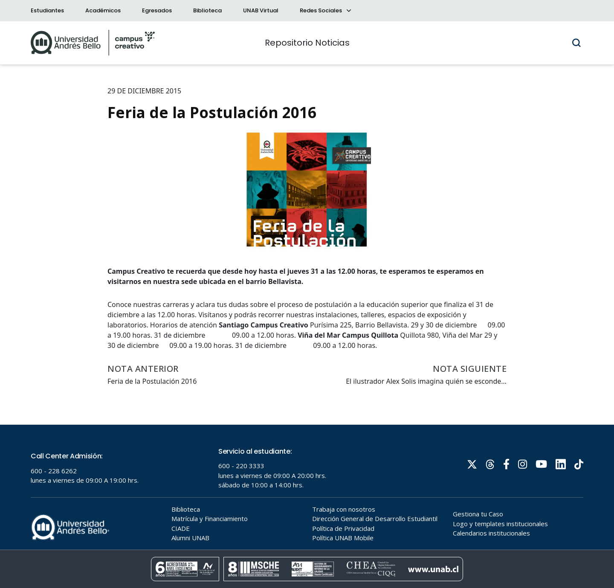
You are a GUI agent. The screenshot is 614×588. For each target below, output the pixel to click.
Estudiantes (47, 10)
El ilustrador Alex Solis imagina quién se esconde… (426, 381)
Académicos (103, 10)
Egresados (157, 10)
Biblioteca (207, 10)
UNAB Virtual (260, 10)
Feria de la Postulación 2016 (152, 381)
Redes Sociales (325, 10)
